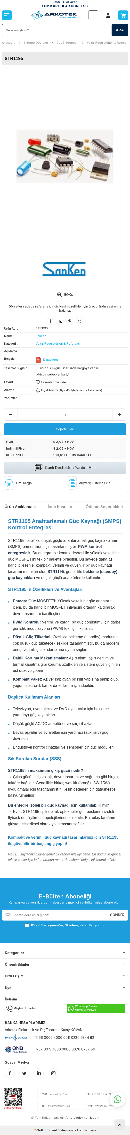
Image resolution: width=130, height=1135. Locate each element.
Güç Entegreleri (67, 42)
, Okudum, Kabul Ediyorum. (65, 925)
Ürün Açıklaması (20, 506)
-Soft (39, 1130)
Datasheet (50, 359)
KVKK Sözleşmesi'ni (47, 925)
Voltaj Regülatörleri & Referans (108, 42)
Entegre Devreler (36, 42)
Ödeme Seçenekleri (104, 506)
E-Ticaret (50, 1130)
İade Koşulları (60, 506)
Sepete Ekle (65, 429)
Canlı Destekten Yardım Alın (65, 468)
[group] (65, 156)
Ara (120, 30)
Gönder (117, 915)
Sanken (41, 336)
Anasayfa (8, 42)
